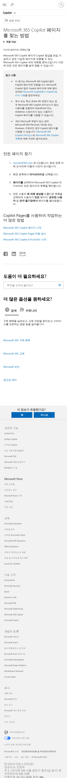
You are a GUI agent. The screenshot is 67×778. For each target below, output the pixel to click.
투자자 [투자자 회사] (7, 716)
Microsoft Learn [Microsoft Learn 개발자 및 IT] (11, 642)
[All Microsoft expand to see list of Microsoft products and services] (4, 5)
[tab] (12, 311)
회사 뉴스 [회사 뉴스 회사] (8, 704)
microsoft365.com (23, 163)
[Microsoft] (33, 3)
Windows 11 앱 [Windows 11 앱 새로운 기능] (10, 467)
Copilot (7, 13)
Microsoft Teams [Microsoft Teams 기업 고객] (11, 620)
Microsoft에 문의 (11, 751)
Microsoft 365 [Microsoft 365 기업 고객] (10, 603)
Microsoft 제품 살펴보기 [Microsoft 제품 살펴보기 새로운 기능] (14, 462)
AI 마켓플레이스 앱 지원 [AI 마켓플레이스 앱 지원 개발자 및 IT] (14, 648)
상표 (16, 757)
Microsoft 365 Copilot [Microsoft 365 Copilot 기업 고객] (13, 614)
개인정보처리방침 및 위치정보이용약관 (38, 751)
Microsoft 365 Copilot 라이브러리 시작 (24, 239)
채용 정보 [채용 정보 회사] (8, 693)
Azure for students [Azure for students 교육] (12, 563)
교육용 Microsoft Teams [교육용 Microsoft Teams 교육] (14, 535)
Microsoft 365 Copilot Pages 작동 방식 (24, 233)
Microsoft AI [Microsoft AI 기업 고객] (9, 580)
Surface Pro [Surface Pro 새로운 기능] (9, 433)
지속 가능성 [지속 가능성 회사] (9, 722)
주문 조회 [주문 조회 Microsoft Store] (8, 507)
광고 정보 (25, 757)
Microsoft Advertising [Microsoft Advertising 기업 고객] (13, 608)
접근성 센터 (10, 379)
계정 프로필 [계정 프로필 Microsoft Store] (9, 484)
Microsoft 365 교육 (13, 353)
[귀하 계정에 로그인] (61, 5)
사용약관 (8, 757)
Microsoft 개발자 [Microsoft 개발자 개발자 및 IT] (11, 636)
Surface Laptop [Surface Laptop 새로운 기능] (10, 439)
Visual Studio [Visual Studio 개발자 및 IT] (10, 676)
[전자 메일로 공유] (20, 253)
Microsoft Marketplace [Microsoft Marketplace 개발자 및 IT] (14, 659)
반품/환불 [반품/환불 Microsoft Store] (8, 501)
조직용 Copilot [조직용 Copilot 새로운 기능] (10, 444)
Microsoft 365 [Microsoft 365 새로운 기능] (10, 456)
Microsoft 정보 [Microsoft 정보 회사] (10, 699)
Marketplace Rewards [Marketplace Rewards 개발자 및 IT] (13, 671)
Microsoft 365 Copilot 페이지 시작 (22, 227)
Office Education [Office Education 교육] (11, 546)
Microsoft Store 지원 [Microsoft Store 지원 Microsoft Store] (13, 495)
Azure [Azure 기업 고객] (6, 591)
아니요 (44, 415)
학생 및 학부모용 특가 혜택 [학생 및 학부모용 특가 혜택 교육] (16, 558)
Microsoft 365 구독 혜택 (16, 340)
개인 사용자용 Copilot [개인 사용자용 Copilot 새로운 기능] (13, 450)
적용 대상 (11, 41)
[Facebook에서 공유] (5, 253)
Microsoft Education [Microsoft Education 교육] (13, 523)
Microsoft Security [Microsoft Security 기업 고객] (12, 585)
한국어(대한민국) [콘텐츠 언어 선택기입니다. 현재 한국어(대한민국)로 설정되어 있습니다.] (17, 732)
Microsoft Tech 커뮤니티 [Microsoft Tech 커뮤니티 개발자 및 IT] (15, 654)
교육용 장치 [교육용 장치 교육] (9, 529)
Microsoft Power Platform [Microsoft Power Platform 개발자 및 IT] (15, 665)
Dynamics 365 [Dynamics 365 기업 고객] (10, 597)
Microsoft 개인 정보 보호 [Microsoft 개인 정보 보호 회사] (15, 710)
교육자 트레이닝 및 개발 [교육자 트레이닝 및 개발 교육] (15, 552)
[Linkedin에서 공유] (12, 253)
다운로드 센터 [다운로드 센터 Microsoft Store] (10, 490)
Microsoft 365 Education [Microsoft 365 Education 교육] (14, 540)
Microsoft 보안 (11, 366)
